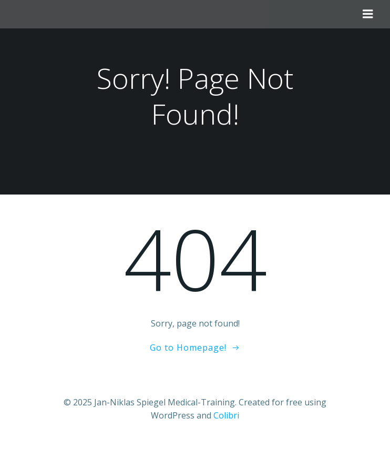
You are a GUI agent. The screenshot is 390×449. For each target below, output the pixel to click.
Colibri (226, 415)
